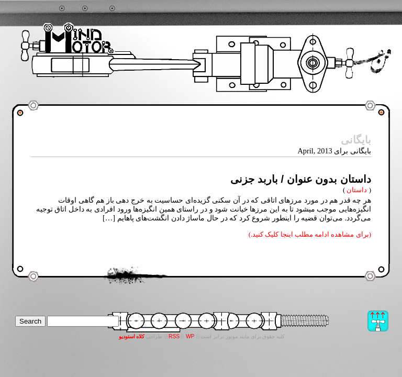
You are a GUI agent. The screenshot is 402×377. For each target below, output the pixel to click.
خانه (74, 9)
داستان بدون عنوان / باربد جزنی (300, 179)
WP (190, 336)
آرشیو (99, 9)
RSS (174, 336)
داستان (357, 190)
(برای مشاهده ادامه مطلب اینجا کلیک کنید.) (310, 234)
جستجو (46, 9)
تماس (126, 9)
